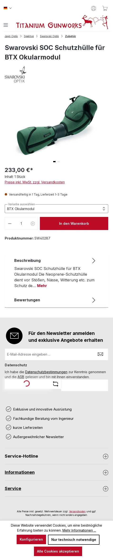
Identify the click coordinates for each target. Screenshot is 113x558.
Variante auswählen (21, 204)
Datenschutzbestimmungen (46, 372)
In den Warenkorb (74, 223)
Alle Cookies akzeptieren (58, 551)
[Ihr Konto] (93, 8)
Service (13, 488)
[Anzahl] (21, 223)
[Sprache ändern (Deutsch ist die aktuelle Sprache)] (8, 8)
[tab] (55, 273)
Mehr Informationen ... (79, 530)
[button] (54, 161)
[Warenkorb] (105, 8)
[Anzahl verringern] (10, 223)
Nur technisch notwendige (73, 540)
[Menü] (5, 25)
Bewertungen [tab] (55, 300)
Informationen (20, 472)
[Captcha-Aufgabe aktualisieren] (55, 384)
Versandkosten (77, 511)
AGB (21, 377)
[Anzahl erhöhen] (33, 223)
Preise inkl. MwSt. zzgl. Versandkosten (35, 182)
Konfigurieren (31, 539)
